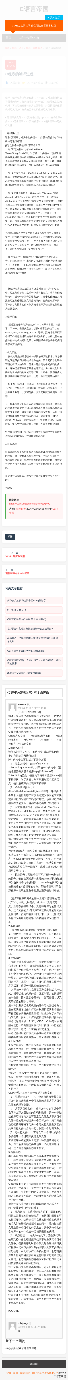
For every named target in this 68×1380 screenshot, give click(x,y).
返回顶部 (34, 1364)
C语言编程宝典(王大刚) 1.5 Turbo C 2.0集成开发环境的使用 (34, 662)
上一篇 (14, 554)
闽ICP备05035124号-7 (45, 1373)
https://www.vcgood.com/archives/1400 (29, 503)
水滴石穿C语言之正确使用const (23, 672)
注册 (15, 1373)
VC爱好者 (20, 508)
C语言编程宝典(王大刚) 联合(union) (25, 650)
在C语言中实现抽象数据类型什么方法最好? (30, 628)
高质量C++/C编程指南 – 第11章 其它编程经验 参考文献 (32, 640)
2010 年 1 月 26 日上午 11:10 (32, 1327)
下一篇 (17, 571)
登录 (18, 1348)
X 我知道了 (54, 17)
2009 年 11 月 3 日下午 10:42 (32, 708)
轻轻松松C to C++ (16, 610)
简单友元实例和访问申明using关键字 (26, 600)
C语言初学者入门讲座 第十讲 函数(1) (26, 619)
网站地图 (25, 1373)
